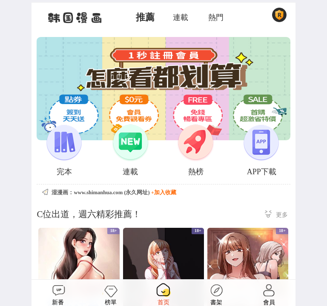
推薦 (145, 17)
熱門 (216, 17)
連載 (180, 17)
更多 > (276, 215)
